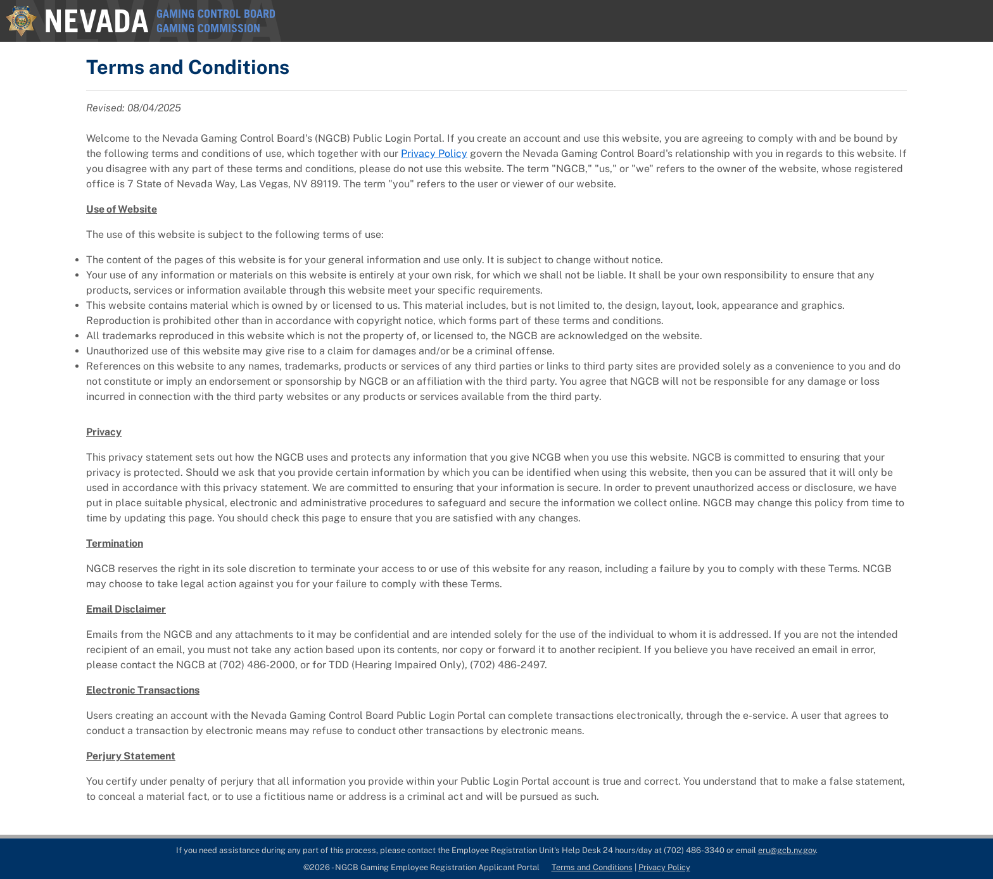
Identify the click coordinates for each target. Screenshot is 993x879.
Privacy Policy (434, 153)
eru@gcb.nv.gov (787, 850)
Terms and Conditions (592, 867)
